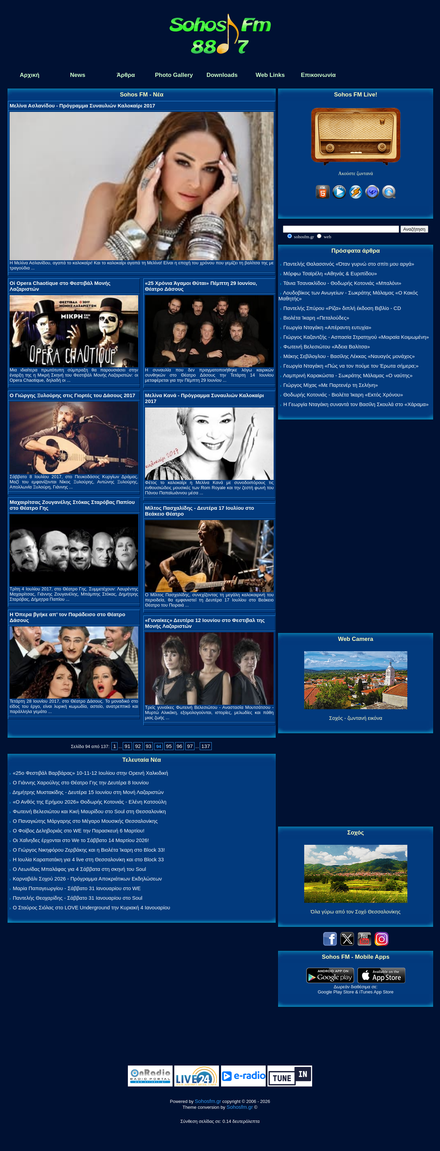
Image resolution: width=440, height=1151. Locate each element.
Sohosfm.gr (208, 1101)
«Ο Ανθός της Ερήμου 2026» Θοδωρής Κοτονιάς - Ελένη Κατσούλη (89, 802)
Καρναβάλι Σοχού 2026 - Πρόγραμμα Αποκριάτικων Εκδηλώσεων (87, 879)
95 (169, 746)
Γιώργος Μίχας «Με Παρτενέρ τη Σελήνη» (330, 385)
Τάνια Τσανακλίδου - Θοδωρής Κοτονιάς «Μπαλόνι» (342, 283)
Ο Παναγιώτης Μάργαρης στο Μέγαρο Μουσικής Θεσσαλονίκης (85, 821)
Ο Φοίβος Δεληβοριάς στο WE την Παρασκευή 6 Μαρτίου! (78, 830)
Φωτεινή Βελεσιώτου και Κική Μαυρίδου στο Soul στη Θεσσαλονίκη (89, 811)
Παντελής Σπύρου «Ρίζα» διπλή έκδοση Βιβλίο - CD (342, 308)
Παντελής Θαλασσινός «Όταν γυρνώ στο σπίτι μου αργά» (348, 264)
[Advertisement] (355, 527)
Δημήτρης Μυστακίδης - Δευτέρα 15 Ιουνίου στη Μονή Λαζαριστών (88, 792)
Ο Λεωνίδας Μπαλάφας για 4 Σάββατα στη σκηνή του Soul (79, 869)
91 (127, 746)
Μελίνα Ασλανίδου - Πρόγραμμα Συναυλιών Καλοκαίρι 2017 (82, 105)
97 (190, 746)
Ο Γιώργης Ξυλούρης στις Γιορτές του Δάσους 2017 (72, 395)
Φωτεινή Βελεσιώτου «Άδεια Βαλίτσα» (326, 346)
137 (205, 746)
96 (180, 746)
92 (138, 746)
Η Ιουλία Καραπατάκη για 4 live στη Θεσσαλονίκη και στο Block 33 (88, 859)
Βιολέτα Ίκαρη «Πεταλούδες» (316, 318)
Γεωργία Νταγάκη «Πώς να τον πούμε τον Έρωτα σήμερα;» (351, 366)
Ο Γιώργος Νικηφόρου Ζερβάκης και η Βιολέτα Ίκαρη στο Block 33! (89, 850)
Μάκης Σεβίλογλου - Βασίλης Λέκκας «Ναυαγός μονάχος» (349, 356)
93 (149, 746)
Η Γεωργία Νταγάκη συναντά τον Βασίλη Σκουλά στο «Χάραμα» (356, 404)
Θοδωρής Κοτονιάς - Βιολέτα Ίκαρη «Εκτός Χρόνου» (343, 395)
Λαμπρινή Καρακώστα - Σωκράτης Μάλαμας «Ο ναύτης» (347, 375)
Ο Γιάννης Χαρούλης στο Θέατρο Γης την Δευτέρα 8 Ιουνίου (80, 782)
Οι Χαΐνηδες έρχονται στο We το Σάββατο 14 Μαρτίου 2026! (81, 840)
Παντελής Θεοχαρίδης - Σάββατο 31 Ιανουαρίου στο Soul (77, 898)
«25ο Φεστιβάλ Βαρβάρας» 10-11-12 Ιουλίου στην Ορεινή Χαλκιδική (90, 773)
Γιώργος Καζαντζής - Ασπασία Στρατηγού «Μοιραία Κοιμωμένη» (356, 337)
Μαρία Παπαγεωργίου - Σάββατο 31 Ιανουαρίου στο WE (77, 888)
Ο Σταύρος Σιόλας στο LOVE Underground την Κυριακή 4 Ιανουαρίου (91, 907)
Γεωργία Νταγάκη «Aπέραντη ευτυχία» (327, 327)
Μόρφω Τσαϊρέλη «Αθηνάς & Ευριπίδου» (330, 273)
